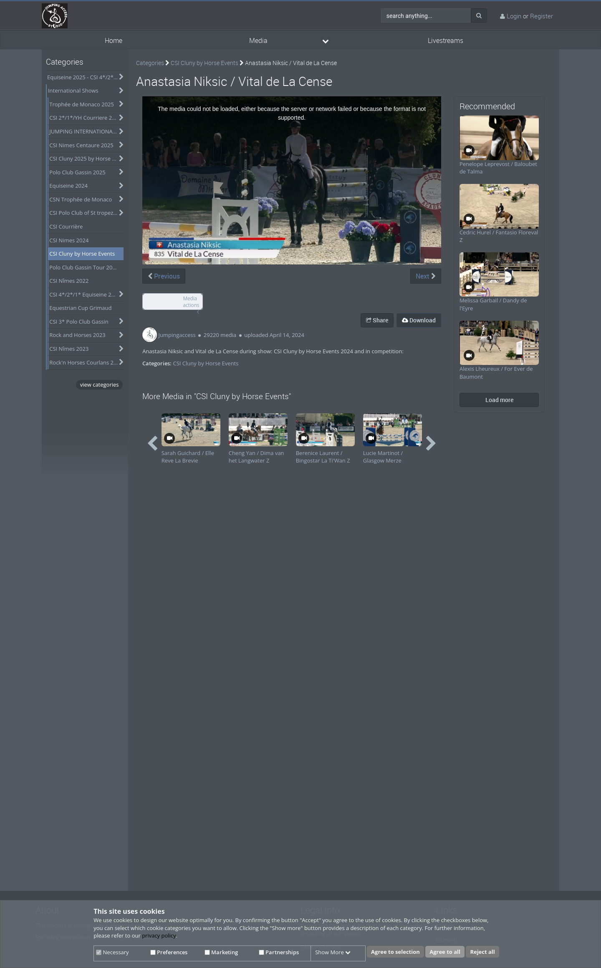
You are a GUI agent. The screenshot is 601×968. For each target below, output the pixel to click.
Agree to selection (395, 951)
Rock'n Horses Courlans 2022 (86, 362)
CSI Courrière (66, 226)
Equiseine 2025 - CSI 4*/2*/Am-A (85, 77)
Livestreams (445, 40)
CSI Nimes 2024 (68, 240)
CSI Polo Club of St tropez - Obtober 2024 (86, 212)
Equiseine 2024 (68, 185)
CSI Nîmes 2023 (68, 348)
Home (113, 40)
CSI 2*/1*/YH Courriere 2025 (85, 117)
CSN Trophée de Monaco (80, 199)
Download (419, 320)
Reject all (482, 951)
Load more (499, 400)
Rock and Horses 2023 (77, 335)
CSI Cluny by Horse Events (82, 253)
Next (426, 276)
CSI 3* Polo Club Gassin (79, 321)
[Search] (479, 15)
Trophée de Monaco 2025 (81, 104)
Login (514, 16)
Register (541, 16)
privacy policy (159, 935)
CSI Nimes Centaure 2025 (81, 145)
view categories (99, 384)
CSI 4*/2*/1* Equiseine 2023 (85, 294)
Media (258, 40)
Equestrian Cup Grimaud (80, 308)
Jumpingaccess (177, 335)
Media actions (191, 302)
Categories (150, 63)
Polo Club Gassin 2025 (77, 172)
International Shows (73, 90)
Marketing (221, 952)
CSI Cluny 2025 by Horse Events (86, 158)
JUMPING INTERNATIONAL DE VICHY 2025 (86, 131)
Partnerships (279, 952)
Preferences (168, 952)
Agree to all (444, 951)
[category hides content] (119, 77)
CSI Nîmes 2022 (68, 280)
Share (377, 320)
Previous (164, 276)
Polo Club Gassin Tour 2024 (84, 267)
